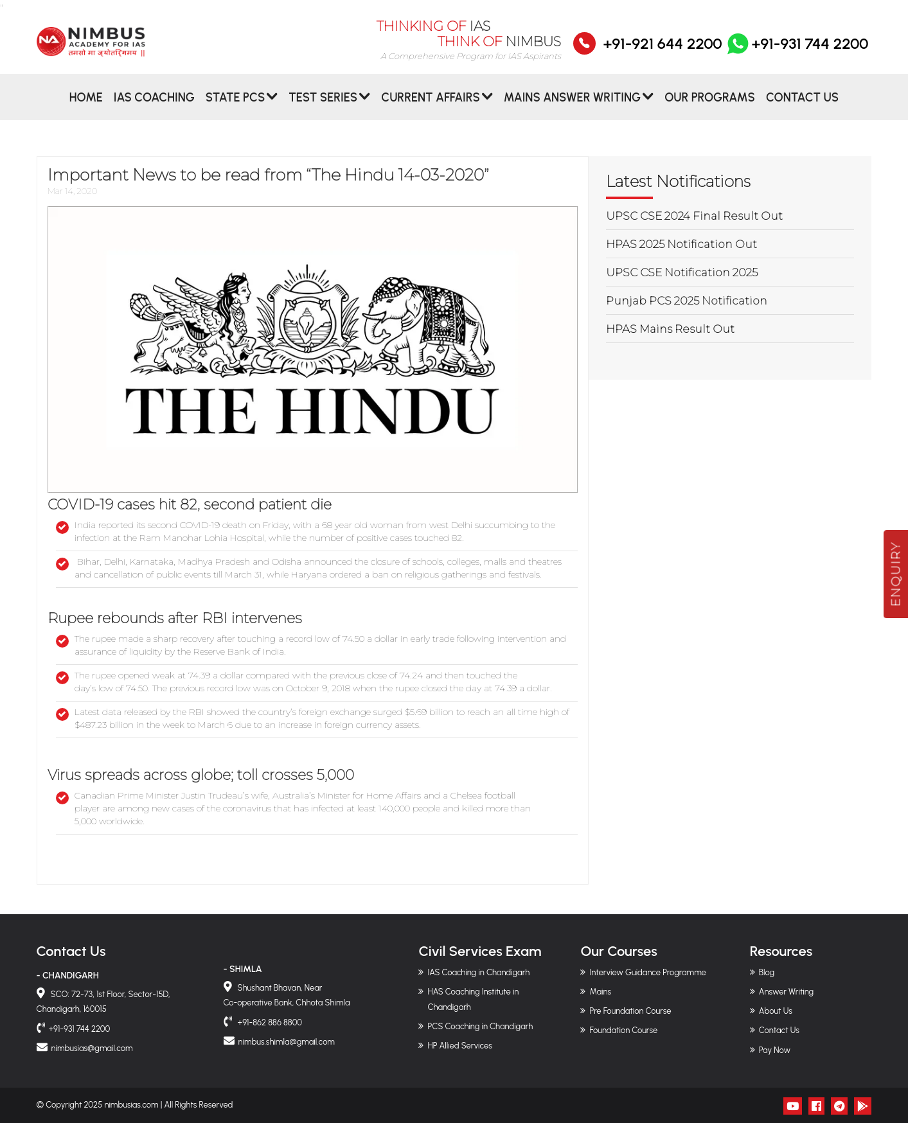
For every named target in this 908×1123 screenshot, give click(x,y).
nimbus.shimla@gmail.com (286, 1042)
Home (86, 105)
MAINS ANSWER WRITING (572, 105)
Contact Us (802, 105)
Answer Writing (786, 991)
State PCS (235, 105)
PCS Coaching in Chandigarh (480, 1026)
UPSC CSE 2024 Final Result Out (694, 215)
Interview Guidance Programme (647, 972)
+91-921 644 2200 (662, 51)
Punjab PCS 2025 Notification (686, 300)
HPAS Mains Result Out (670, 329)
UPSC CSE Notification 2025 (682, 272)
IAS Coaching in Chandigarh (478, 972)
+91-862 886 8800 (269, 1022)
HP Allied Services (459, 1045)
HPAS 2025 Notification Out (681, 244)
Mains (600, 991)
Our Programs (709, 105)
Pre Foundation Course (630, 1011)
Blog (766, 972)
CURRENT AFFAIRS (430, 105)
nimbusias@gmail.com (92, 1048)
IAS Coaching (154, 105)
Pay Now (774, 1050)
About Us (775, 1011)
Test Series (323, 105)
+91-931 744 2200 (797, 51)
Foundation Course (623, 1030)
